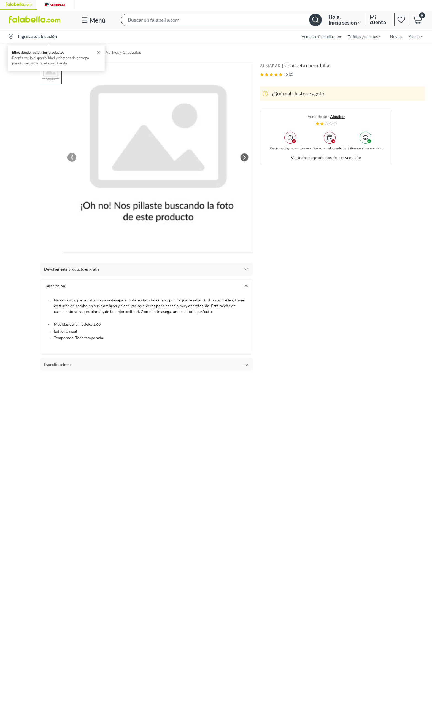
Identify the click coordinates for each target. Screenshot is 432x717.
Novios (396, 36)
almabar (337, 116)
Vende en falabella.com (321, 36)
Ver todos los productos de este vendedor (326, 157)
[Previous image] (72, 157)
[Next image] (244, 157)
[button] (221, 19)
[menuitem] (361, 36)
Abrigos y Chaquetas (123, 52)
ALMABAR (270, 65)
